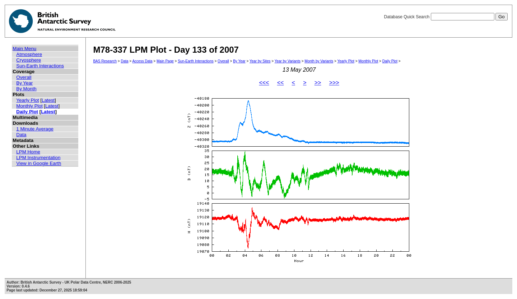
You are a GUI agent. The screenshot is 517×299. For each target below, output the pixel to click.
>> (318, 83)
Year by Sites (260, 61)
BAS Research (105, 61)
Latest (48, 100)
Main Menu (24, 48)
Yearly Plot (27, 100)
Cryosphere (28, 60)
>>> (334, 83)
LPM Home (28, 152)
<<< (264, 83)
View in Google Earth (38, 163)
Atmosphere (29, 54)
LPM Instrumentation (38, 157)
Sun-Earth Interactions (40, 65)
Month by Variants (318, 61)
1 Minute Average (34, 129)
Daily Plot (27, 111)
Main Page (165, 61)
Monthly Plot (29, 106)
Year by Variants (288, 61)
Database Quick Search (445, 16)
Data (21, 134)
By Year (24, 83)
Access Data (142, 61)
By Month (26, 88)
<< (280, 83)
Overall (23, 77)
